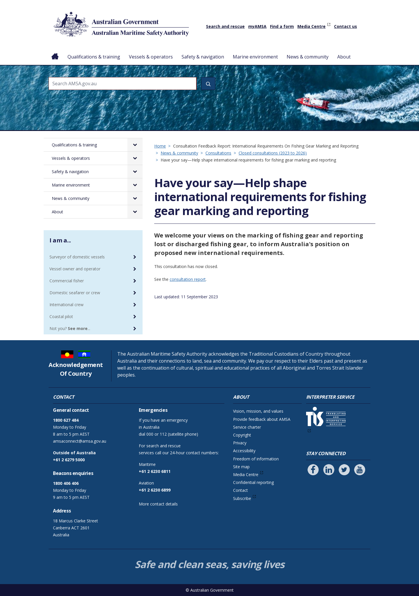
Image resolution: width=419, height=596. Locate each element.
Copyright (242, 435)
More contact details (158, 504)
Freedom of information (256, 459)
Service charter (247, 427)
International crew (66, 304)
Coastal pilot (61, 316)
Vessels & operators (151, 57)
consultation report (188, 279)
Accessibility (244, 450)
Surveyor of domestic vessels (77, 257)
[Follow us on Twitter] (344, 469)
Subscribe (242, 498)
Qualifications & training (94, 57)
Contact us (345, 26)
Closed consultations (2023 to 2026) (273, 153)
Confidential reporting (253, 482)
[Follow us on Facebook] (313, 469)
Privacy (239, 443)
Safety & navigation (203, 57)
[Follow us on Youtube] (359, 469)
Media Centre (311, 26)
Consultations (218, 153)
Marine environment (255, 57)
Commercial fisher (66, 280)
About (344, 57)
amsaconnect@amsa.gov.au (79, 441)
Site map (241, 466)
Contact (240, 490)
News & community (308, 57)
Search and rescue (225, 26)
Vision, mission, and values (258, 411)
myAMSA (257, 26)
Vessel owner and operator (74, 269)
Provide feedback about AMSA (261, 419)
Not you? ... (69, 328)
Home (55, 52)
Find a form (282, 26)
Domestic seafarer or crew (74, 292)
